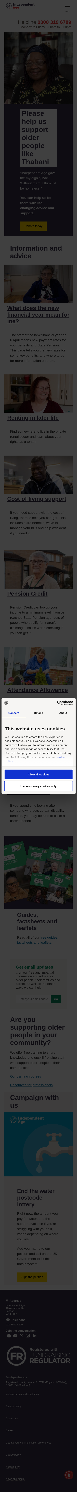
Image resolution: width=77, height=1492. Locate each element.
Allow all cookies (38, 774)
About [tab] (63, 712)
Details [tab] (38, 712)
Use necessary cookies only (38, 786)
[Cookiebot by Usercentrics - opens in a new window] (57, 703)
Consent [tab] (13, 712)
